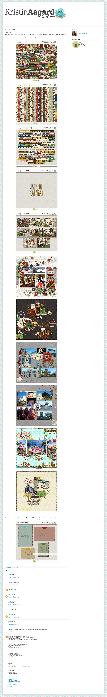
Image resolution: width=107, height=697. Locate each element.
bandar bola (10, 678)
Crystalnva (11, 601)
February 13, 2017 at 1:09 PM (13, 631)
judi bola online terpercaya (13, 682)
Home (5, 26)
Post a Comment (10, 686)
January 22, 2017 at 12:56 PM (13, 584)
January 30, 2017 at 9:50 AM (13, 597)
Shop (10, 26)
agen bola (10, 677)
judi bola (10, 679)
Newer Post (8, 688)
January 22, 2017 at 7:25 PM (13, 590)
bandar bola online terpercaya (14, 681)
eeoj (10, 587)
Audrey (10, 621)
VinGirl (10, 574)
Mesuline (11, 614)
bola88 (9, 675)
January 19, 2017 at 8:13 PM (13, 577)
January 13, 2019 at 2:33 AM (13, 684)
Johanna (11, 628)
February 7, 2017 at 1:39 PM (13, 617)
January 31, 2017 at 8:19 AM (13, 604)
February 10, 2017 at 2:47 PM (13, 624)
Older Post (65, 688)
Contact (28, 26)
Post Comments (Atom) (14, 690)
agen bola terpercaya (12, 680)
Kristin (10, 567)
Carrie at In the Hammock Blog (15, 581)
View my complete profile (82, 33)
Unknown (11, 634)
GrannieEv (11, 594)
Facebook (23, 26)
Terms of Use (16, 26)
